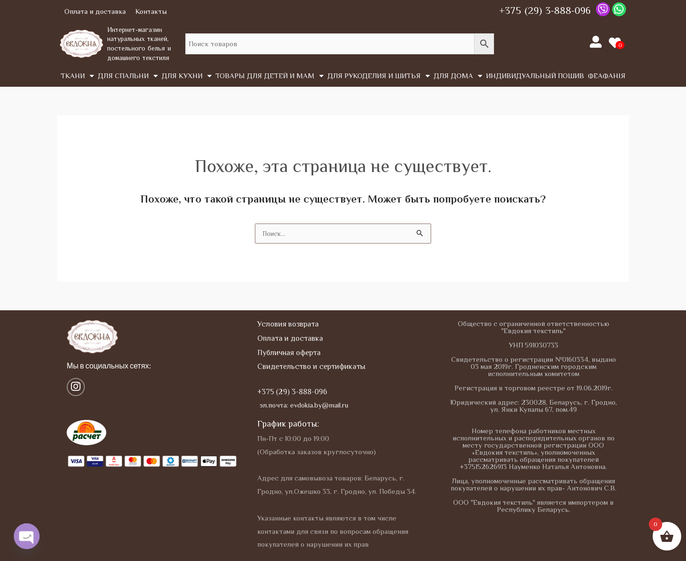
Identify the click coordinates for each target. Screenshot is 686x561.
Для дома (458, 76)
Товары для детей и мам (269, 76)
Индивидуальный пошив (535, 75)
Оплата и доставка (95, 11)
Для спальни (128, 76)
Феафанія (606, 75)
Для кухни (186, 76)
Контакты (151, 11)
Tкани (77, 76)
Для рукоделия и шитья (378, 76)
